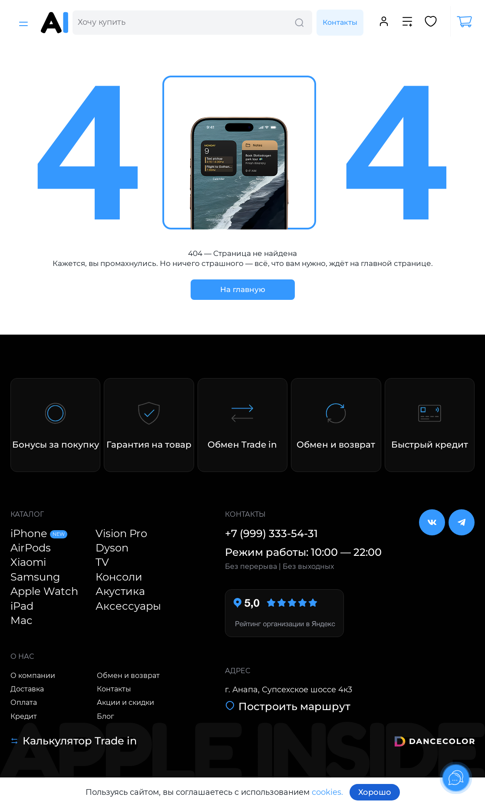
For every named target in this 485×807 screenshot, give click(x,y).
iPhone (38, 533)
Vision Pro (121, 533)
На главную (242, 289)
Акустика (120, 591)
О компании (32, 675)
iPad (21, 606)
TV (102, 562)
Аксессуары (128, 606)
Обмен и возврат (128, 675)
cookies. (327, 792)
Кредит (23, 716)
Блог (105, 716)
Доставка (27, 689)
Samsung (35, 577)
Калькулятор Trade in (73, 741)
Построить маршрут (287, 706)
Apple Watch (44, 591)
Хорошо (374, 792)
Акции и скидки (125, 702)
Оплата (23, 702)
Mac (21, 620)
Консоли (119, 577)
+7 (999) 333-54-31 (271, 533)
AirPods (30, 548)
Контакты (340, 22)
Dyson (112, 548)
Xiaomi (28, 562)
